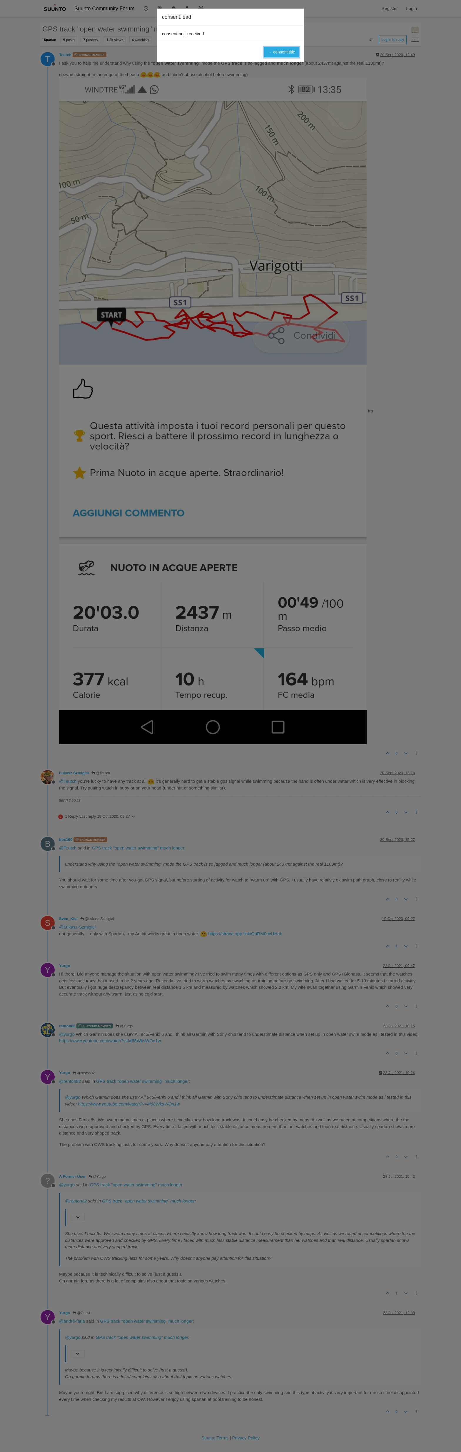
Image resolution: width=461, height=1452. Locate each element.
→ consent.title (281, 52)
